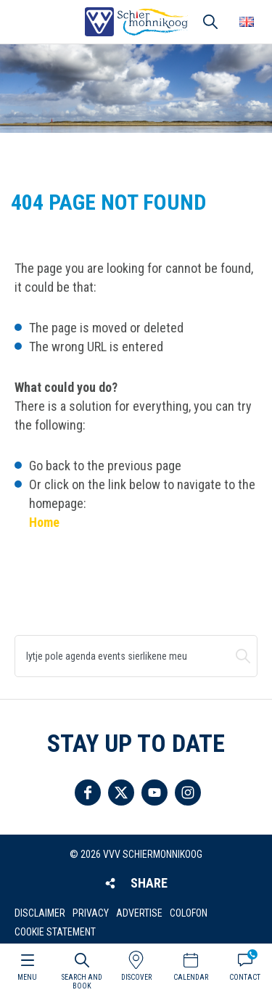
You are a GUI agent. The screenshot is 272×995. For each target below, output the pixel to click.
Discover (136, 977)
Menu (27, 977)
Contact (244, 977)
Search (242, 656)
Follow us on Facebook (88, 792)
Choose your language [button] (246, 21)
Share (149, 882)
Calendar (190, 977)
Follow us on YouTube (154, 792)
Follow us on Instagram (188, 792)
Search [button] (210, 21)
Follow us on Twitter (121, 792)
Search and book (82, 981)
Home (44, 522)
